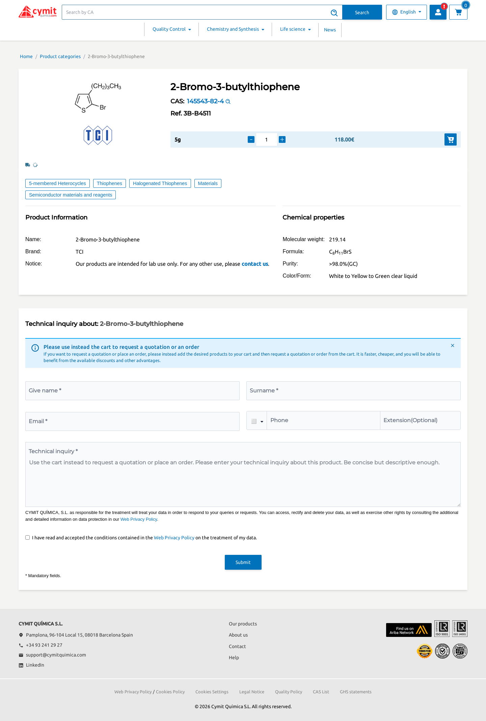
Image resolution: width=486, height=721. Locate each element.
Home (26, 56)
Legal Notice (251, 691)
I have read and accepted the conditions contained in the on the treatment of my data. (144, 537)
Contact (237, 646)
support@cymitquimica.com (52, 655)
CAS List (321, 691)
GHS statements (356, 691)
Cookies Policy (170, 691)
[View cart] (458, 12)
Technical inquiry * (53, 451)
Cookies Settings (211, 691)
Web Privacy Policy (138, 519)
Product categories (60, 56)
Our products (243, 623)
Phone (279, 420)
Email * (38, 421)
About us (238, 635)
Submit (243, 562)
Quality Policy (288, 691)
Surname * (264, 390)
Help (234, 657)
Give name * (45, 390)
